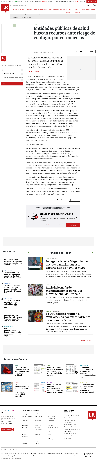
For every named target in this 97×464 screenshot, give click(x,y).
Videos (37, 443)
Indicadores (25, 432)
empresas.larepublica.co (37, 453)
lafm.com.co (77, 455)
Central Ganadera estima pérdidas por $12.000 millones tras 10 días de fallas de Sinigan (55, 371)
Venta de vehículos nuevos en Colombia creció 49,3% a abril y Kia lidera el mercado (12, 275)
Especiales (38, 425)
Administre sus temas (9, 84)
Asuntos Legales (27, 416)
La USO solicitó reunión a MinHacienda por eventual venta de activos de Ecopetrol (68, 317)
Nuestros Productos (70, 420)
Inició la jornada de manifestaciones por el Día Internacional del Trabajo (64, 291)
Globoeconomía (53, 427)
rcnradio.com (55, 455)
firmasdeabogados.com (54, 453)
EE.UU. (6, 313)
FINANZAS (16, 10)
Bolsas (49, 382)
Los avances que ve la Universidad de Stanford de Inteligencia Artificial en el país (87, 388)
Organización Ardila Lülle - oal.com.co (88, 454)
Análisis (50, 413)
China (16, 365)
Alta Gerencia (39, 413)
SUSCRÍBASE (91, 1)
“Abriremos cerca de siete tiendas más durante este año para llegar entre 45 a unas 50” (12, 289)
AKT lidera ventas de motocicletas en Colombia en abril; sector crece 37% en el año (12, 304)
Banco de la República (36, 15)
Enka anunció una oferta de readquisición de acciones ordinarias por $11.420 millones (55, 388)
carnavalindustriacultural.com (30, 455)
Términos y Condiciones (71, 426)
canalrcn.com (45, 455)
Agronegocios (26, 413)
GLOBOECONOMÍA (43, 10)
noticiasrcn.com (66, 455)
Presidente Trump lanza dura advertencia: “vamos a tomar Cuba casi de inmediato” (13, 318)
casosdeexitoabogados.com (10, 455)
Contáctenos (68, 422)
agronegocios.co (23, 453)
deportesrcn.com (17, 458)
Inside (49, 432)
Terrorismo (15, 17)
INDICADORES (86, 10)
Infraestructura (39, 432)
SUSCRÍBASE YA (73, 225)
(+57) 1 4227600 (6, 423)
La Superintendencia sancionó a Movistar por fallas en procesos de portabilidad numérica (22, 390)
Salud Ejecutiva (52, 438)
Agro (49, 365)
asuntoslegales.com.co (8, 453)
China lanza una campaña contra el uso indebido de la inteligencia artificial (22, 371)
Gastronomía (8, 326)
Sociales (24, 443)
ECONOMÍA (23, 10)
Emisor (47, 15)
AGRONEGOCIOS (54, 10)
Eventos (50, 425)
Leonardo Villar (56, 15)
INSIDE (93, 10)
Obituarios (38, 434)
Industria (7, 283)
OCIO (35, 10)
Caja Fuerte (38, 416)
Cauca (90, 15)
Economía (51, 420)
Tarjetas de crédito (27, 17)
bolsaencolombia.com (71, 453)
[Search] (82, 6)
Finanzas (24, 427)
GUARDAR (90, 51)
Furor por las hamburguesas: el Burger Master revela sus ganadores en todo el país (12, 332)
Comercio (18, 382)
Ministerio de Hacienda (79, 15)
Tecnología (83, 382)
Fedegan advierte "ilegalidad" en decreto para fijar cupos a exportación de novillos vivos (68, 264)
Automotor (8, 270)
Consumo (25, 420)
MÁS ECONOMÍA (86, 340)
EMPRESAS (30, 10)
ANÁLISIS (62, 10)
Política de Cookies (70, 433)
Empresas (25, 425)
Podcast (24, 438)
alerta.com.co (5, 458)
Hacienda (7, 257)
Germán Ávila (67, 15)
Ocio (49, 434)
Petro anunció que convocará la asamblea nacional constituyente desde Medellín (13, 262)
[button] (28, 217)
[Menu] (11, 9)
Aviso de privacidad (70, 424)
